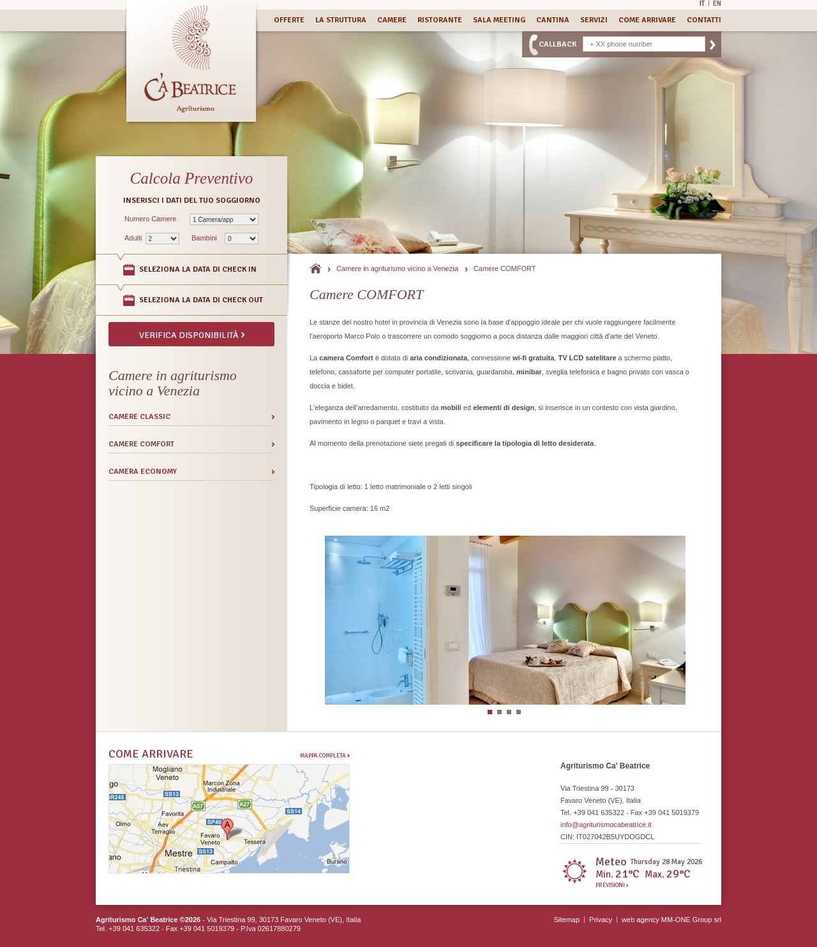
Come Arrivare (647, 20)
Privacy (600, 919)
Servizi (594, 20)
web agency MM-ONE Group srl (671, 919)
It (702, 3)
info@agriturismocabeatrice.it (606, 824)
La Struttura (340, 20)
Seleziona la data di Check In (198, 269)
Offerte (289, 20)
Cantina (552, 20)
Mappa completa (325, 755)
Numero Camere (150, 219)
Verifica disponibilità (191, 334)
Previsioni (612, 886)
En (717, 3)
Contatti (704, 20)
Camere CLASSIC (139, 417)
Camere (392, 20)
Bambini (204, 238)
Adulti (133, 238)
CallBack (557, 44)
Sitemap (567, 919)
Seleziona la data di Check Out (201, 300)
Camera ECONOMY (143, 471)
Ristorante (439, 20)
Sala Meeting (499, 20)
